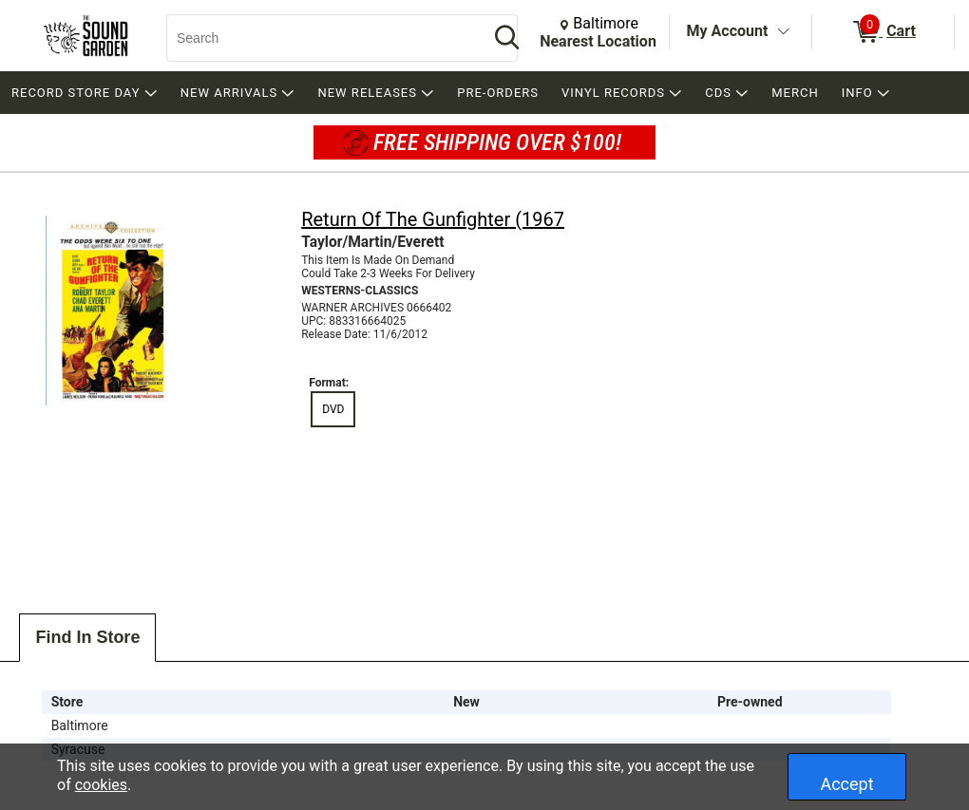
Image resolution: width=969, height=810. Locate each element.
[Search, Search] (318, 38)
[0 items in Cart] (883, 32)
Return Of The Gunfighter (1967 (432, 219)
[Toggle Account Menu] (782, 32)
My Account (728, 31)
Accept (846, 784)
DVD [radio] (333, 409)
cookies (101, 785)
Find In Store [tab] (87, 637)
